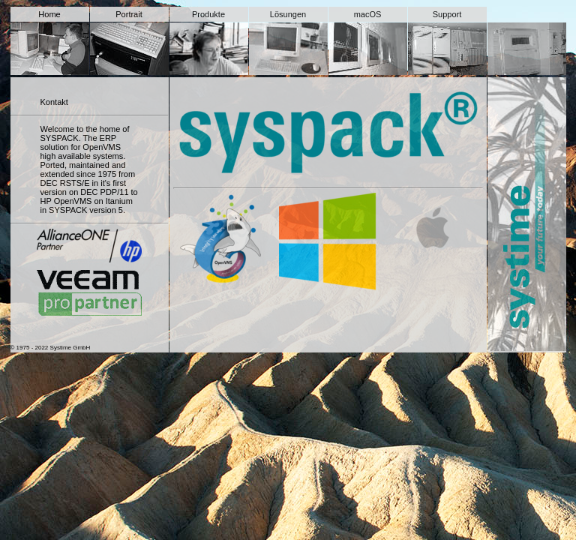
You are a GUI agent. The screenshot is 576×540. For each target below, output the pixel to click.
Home (49, 14)
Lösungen (288, 14)
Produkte (208, 14)
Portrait (129, 14)
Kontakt (54, 102)
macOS (368, 14)
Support (447, 14)
